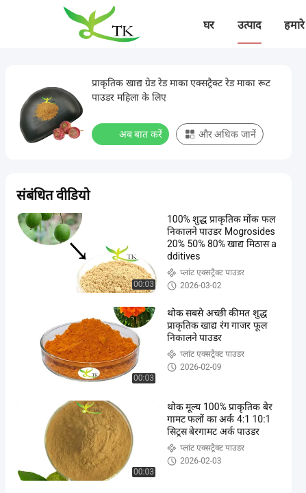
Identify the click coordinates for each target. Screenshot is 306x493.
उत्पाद (250, 25)
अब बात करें (131, 133)
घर (208, 25)
